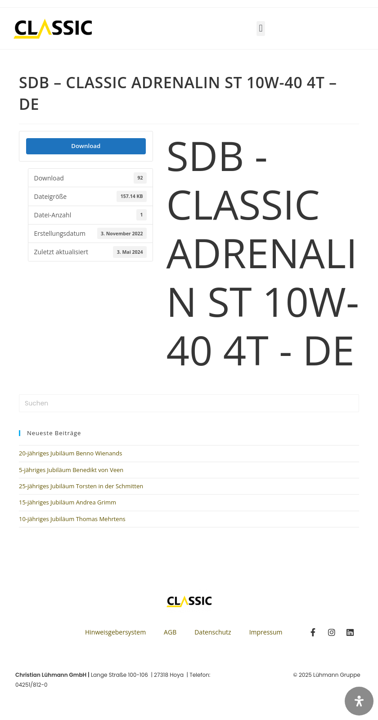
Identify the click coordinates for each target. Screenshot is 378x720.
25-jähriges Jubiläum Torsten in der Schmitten (81, 486)
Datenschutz (212, 632)
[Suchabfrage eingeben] (189, 403)
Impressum (266, 632)
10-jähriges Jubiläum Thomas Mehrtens (72, 519)
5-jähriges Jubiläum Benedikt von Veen (71, 470)
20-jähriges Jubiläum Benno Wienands (70, 453)
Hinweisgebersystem (115, 632)
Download (85, 146)
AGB (170, 632)
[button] (260, 28)
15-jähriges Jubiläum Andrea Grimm (67, 502)
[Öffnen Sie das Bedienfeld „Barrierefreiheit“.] (359, 701)
